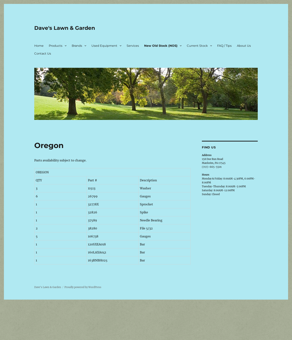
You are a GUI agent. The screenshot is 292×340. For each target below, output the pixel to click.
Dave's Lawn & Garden (64, 28)
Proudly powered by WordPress (82, 287)
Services (133, 45)
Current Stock (197, 45)
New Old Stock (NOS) (160, 45)
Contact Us (42, 53)
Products (55, 45)
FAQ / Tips (224, 45)
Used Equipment (104, 45)
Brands (77, 45)
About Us (244, 45)
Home (39, 45)
